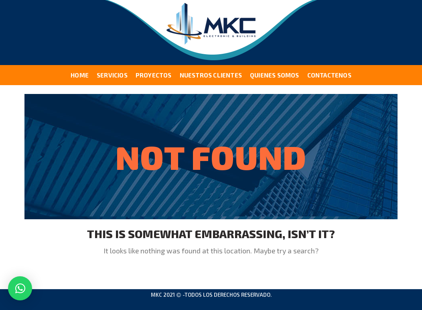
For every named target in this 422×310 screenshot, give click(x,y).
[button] (20, 288)
